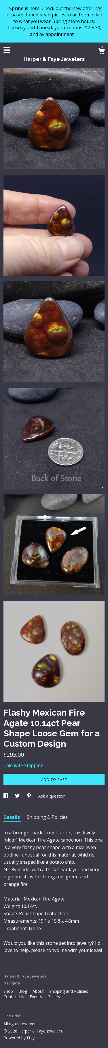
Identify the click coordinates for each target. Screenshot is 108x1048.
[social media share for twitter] (18, 796)
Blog (23, 991)
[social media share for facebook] (6, 796)
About (39, 991)
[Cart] (101, 51)
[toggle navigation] (6, 50)
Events (36, 996)
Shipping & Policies (47, 817)
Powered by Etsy (19, 1038)
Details (12, 817)
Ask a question (52, 796)
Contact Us (14, 996)
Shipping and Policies (68, 991)
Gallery (54, 996)
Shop (8, 991)
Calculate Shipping (23, 765)
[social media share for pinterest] (30, 796)
